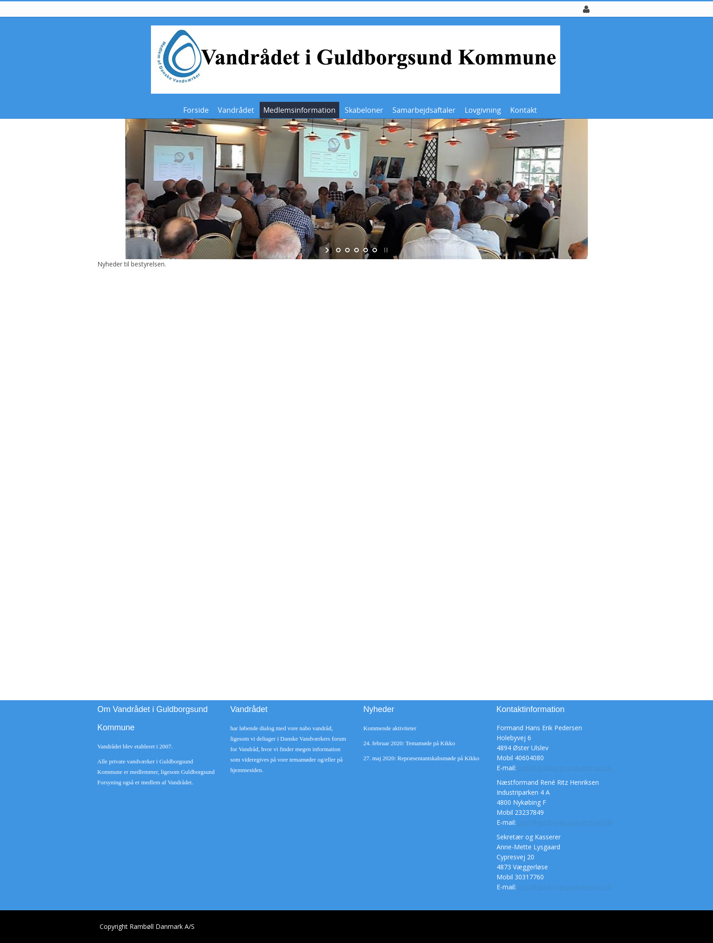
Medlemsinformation (299, 110)
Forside (196, 110)
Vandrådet (236, 110)
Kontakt (523, 110)
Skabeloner (364, 110)
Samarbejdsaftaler (424, 110)
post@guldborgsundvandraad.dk (565, 767)
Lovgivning (483, 110)
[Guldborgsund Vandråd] (353, 59)
